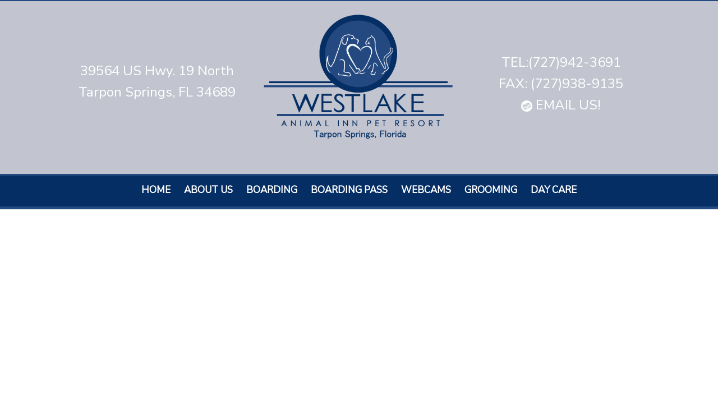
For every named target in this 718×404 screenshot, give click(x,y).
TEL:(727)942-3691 (561, 62)
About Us (208, 189)
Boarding (271, 189)
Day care (554, 189)
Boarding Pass (349, 189)
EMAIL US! (561, 105)
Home (156, 189)
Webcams (426, 189)
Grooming (490, 189)
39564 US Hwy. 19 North (157, 71)
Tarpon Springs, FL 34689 (157, 92)
